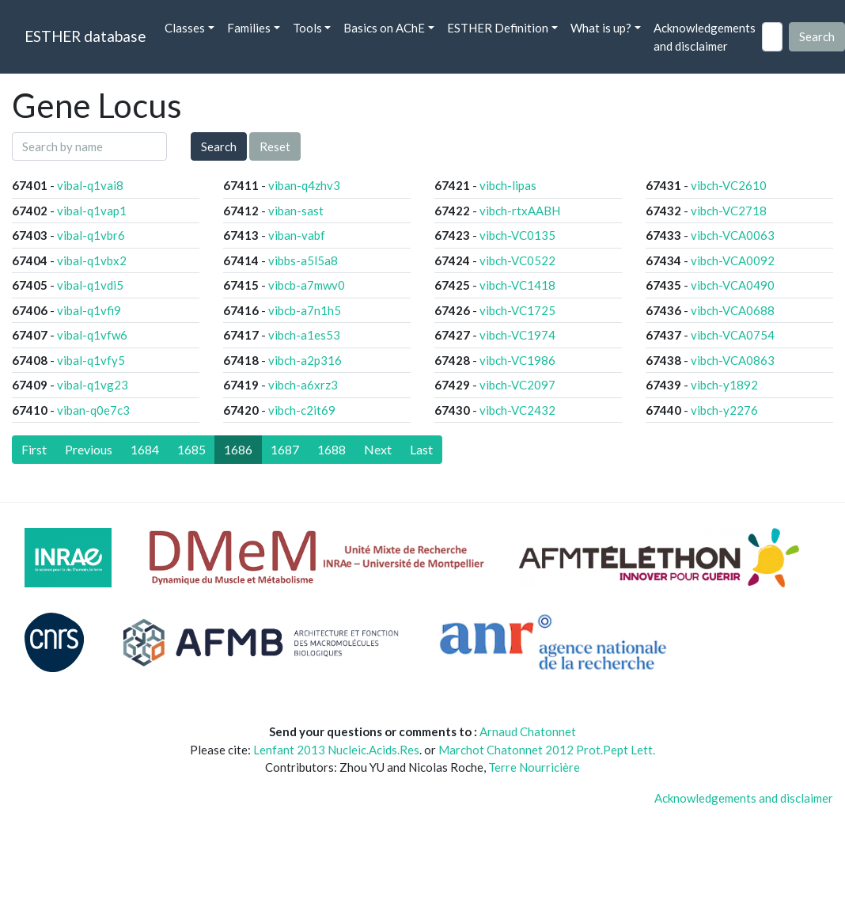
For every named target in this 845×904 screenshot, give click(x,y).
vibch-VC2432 (517, 410)
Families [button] (249, 28)
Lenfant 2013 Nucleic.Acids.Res (336, 750)
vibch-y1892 (724, 385)
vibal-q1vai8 (90, 185)
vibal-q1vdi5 (90, 285)
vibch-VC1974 (517, 335)
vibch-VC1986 (517, 360)
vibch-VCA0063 (733, 235)
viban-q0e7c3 (93, 410)
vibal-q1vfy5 (91, 360)
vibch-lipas (507, 185)
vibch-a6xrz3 (303, 385)
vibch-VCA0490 (733, 285)
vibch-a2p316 (305, 360)
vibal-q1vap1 (92, 210)
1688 (331, 449)
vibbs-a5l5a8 (303, 260)
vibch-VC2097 (517, 385)
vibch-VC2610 (729, 185)
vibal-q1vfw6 (92, 335)
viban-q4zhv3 (304, 185)
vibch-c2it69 (301, 410)
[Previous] (88, 449)
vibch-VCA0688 (733, 310)
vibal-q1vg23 (92, 385)
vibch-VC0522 (517, 260)
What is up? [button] (600, 28)
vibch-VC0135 (517, 235)
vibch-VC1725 (517, 310)
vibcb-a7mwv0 (306, 285)
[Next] (377, 449)
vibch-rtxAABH (519, 210)
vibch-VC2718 (729, 210)
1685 (191, 449)
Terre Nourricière (534, 767)
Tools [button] (307, 28)
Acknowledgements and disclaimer (705, 37)
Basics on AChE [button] (384, 28)
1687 (285, 449)
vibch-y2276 (724, 410)
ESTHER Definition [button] (497, 28)
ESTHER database (85, 36)
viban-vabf (296, 235)
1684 (145, 449)
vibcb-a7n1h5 (304, 310)
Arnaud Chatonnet (527, 731)
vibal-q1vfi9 (89, 310)
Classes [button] (185, 28)
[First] (34, 449)
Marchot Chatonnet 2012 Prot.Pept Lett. (546, 750)
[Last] (421, 449)
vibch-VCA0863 (733, 360)
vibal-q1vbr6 (91, 235)
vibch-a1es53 (304, 335)
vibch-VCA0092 (733, 260)
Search (219, 146)
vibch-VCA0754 (733, 335)
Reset (275, 146)
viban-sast (296, 210)
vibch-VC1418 (517, 285)
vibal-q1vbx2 (92, 260)
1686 (238, 449)
